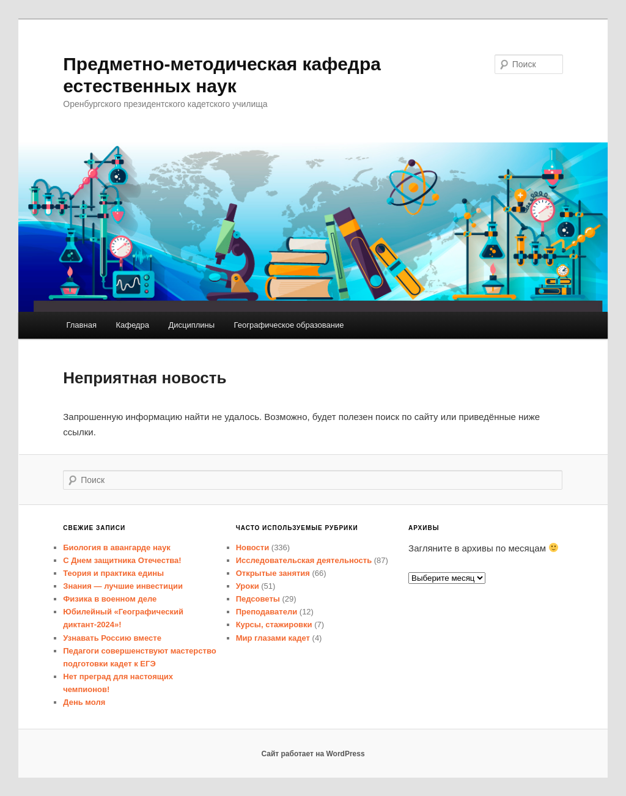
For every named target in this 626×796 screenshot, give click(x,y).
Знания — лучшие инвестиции (123, 586)
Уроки (247, 586)
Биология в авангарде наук (117, 547)
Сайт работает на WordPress (312, 754)
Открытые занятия (273, 573)
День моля (84, 702)
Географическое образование (289, 325)
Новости (253, 547)
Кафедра (132, 325)
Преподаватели (267, 611)
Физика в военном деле (109, 598)
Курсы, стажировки (274, 624)
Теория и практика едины (113, 573)
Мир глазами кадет (273, 638)
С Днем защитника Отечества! (122, 560)
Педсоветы (258, 598)
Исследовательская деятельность (304, 560)
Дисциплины (191, 325)
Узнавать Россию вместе (112, 638)
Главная (81, 325)
